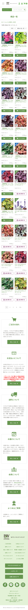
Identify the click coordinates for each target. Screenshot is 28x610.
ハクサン (14, 571)
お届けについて (20, 546)
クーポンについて (20, 555)
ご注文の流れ (8, 543)
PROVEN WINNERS (14, 565)
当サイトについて (14, 591)
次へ (20, 307)
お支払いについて (20, 543)
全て (2, 22)
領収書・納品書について (20, 549)
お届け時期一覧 (21, 193)
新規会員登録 (17, 483)
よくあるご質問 (20, 558)
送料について (8, 546)
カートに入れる (7, 55)
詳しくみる (14, 342)
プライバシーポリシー (14, 593)
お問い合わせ (14, 577)
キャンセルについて (8, 555)
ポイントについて (8, 558)
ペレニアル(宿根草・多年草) (10, 22)
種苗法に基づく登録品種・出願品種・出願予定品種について (14, 600)
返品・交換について (8, 549)
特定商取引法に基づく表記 (14, 595)
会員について (8, 552)
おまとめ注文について (20, 552)
